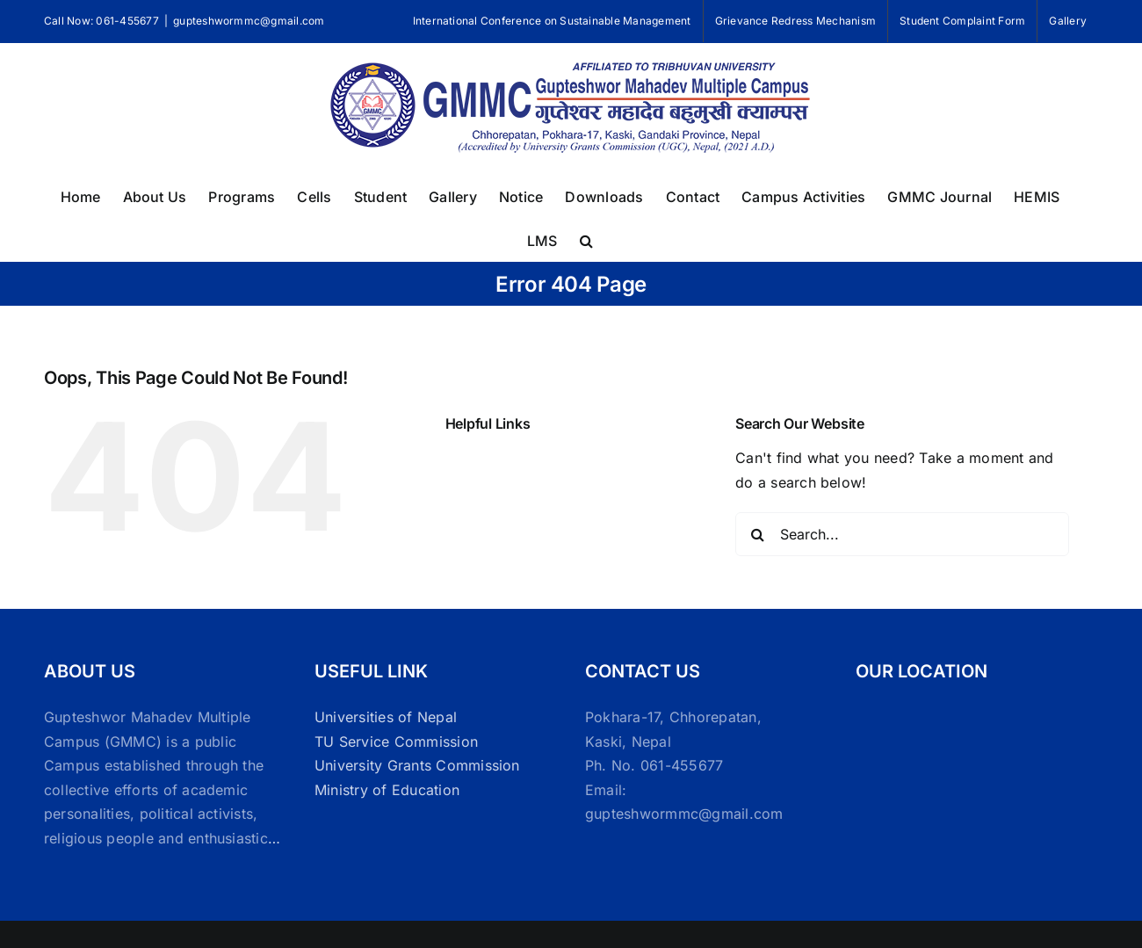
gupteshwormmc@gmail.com (249, 20)
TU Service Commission (396, 741)
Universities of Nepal (385, 717)
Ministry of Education (386, 790)
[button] (586, 239)
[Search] (757, 534)
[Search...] (902, 534)
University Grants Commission (417, 765)
